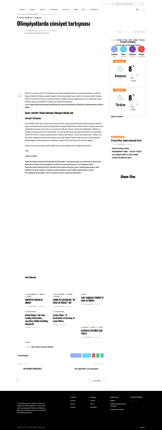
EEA (29, 327)
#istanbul (119, 40)
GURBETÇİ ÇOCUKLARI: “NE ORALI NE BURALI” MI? (64, 301)
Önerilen (38, 17)
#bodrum (135, 40)
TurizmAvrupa (33, 30)
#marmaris (142, 40)
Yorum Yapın (53, 31)
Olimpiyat (50, 347)
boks (32, 347)
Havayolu (85, 327)
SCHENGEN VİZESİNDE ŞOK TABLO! (91, 332)
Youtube (84, 164)
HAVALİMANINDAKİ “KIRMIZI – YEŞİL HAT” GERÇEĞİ (126, 151)
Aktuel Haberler (25, 17)
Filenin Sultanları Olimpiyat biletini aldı (56, 112)
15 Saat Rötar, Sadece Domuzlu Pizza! (126, 140)
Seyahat (93, 327)
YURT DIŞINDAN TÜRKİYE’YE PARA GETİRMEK (92, 299)
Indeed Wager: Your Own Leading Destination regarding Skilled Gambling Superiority (36, 319)
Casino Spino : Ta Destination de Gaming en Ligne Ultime (64, 318)
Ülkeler (29, 296)
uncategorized (31, 311)
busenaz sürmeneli (41, 347)
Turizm (100, 327)
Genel (84, 294)
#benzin (125, 40)
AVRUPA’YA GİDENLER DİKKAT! (34, 301)
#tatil (130, 40)
